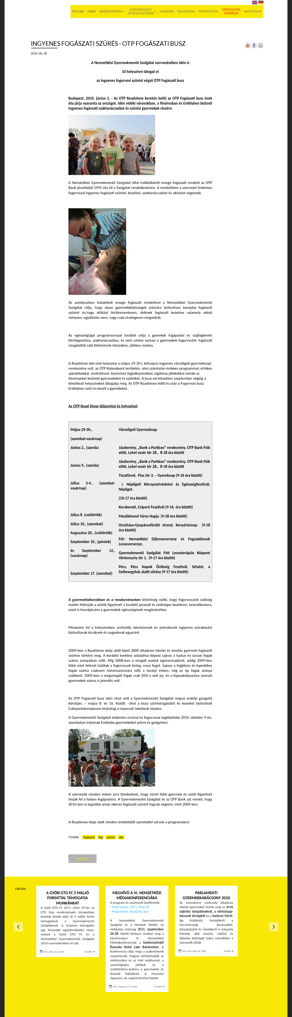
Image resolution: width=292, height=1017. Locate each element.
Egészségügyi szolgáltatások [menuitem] (141, 11)
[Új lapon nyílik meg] (254, 47)
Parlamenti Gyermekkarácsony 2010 (206, 895)
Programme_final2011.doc (130, 911)
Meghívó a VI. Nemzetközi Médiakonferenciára (137, 895)
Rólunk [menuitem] (78, 11)
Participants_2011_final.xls (130, 907)
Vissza (82, 859)
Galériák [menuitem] (167, 11)
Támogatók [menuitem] (208, 11)
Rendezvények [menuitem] (110, 11)
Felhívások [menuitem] (186, 11)
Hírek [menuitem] (92, 11)
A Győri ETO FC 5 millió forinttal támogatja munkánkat (67, 898)
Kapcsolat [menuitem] (253, 11)
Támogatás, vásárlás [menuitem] (231, 11)
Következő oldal (273, 926)
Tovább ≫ (90, 951)
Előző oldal (18, 926)
